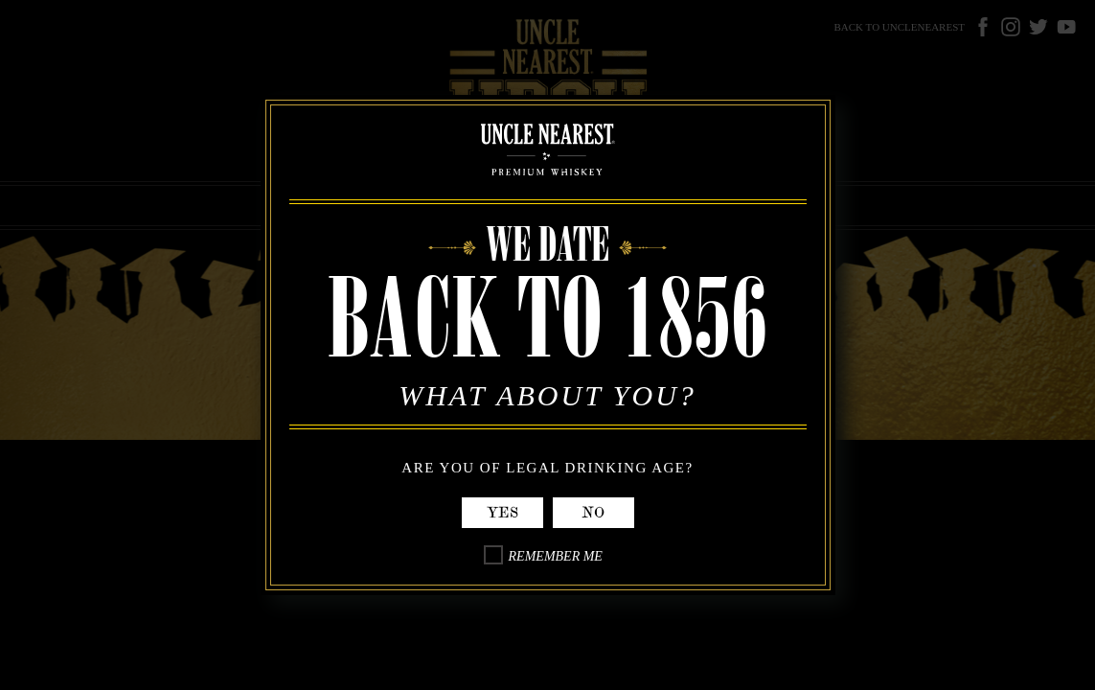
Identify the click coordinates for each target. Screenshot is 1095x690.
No (593, 512)
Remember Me (556, 556)
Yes (502, 512)
